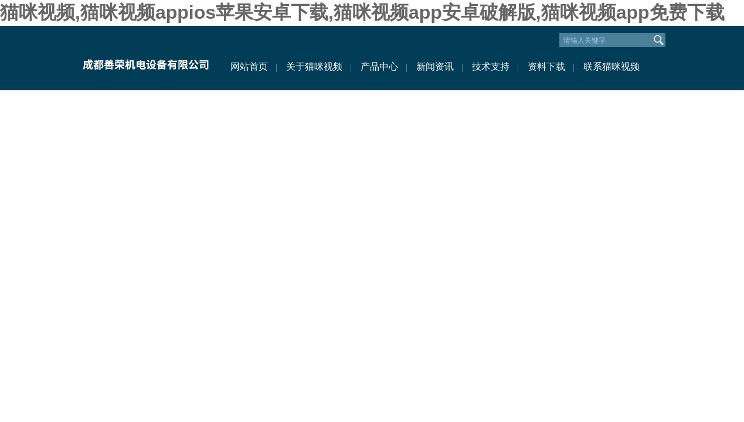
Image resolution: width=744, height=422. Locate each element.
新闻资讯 (435, 67)
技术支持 (490, 67)
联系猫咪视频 (611, 67)
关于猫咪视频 (314, 67)
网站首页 (249, 67)
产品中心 (379, 67)
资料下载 (546, 67)
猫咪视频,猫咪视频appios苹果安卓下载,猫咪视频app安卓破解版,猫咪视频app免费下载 (362, 12)
